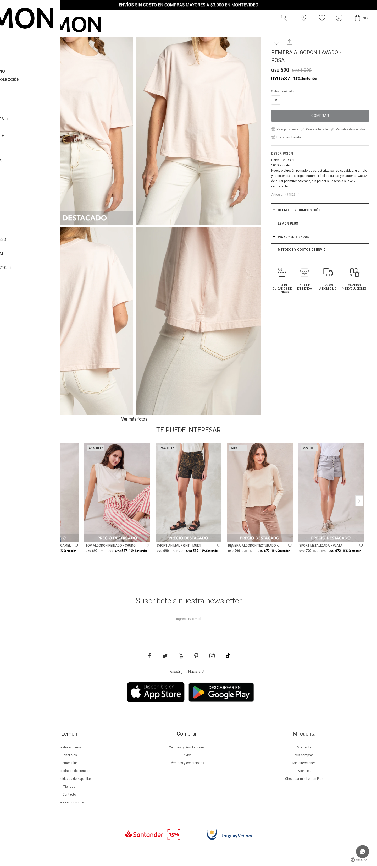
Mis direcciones (304, 763)
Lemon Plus (69, 763)
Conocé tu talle (317, 129)
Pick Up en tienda (304, 287)
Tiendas (69, 786)
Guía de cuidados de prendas (282, 289)
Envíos (187, 755)
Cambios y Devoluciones (354, 287)
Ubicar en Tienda (288, 137)
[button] (285, 18)
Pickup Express (287, 129)
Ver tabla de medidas (350, 129)
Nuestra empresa (69, 747)
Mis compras (304, 755)
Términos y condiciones (186, 763)
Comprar (320, 115)
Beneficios (69, 755)
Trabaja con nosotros (69, 802)
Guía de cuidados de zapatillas (69, 779)
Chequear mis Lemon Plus (304, 779)
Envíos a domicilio (328, 287)
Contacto (69, 794)
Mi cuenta (304, 747)
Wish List (304, 771)
